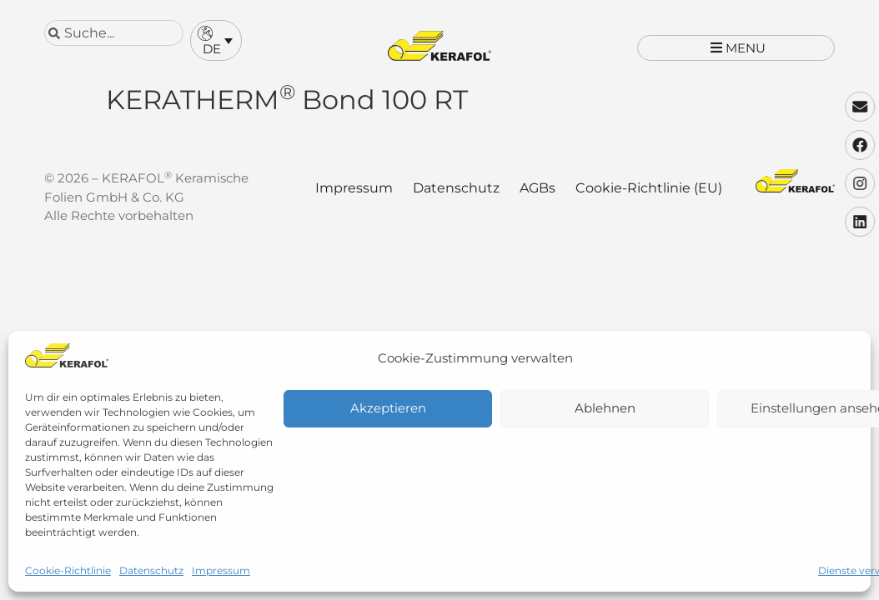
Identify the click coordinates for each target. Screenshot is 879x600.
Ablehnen (605, 408)
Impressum (221, 570)
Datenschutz (151, 570)
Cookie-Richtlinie (68, 570)
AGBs (537, 200)
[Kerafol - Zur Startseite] (439, 46)
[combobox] (113, 33)
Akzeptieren (388, 408)
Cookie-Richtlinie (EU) (648, 200)
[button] (216, 40)
